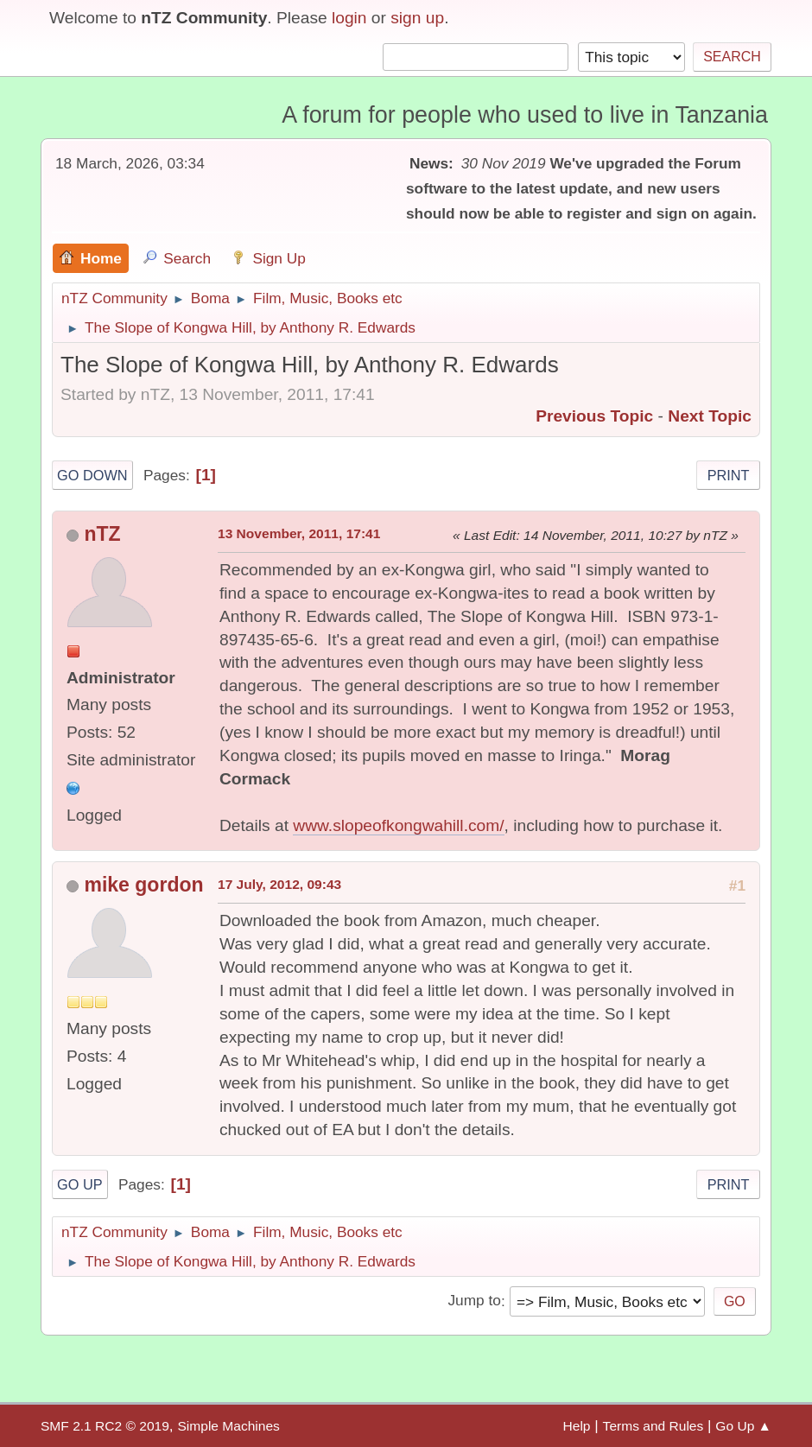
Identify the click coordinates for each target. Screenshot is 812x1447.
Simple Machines (228, 1425)
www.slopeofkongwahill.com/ (398, 825)
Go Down (92, 475)
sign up (417, 18)
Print (728, 475)
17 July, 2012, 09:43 (279, 884)
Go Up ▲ (743, 1425)
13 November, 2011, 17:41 (299, 533)
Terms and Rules (653, 1425)
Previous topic (594, 416)
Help (577, 1425)
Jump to (473, 1301)
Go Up (80, 1184)
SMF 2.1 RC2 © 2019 (105, 1425)
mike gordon (143, 884)
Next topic (710, 416)
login (349, 18)
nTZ (102, 534)
